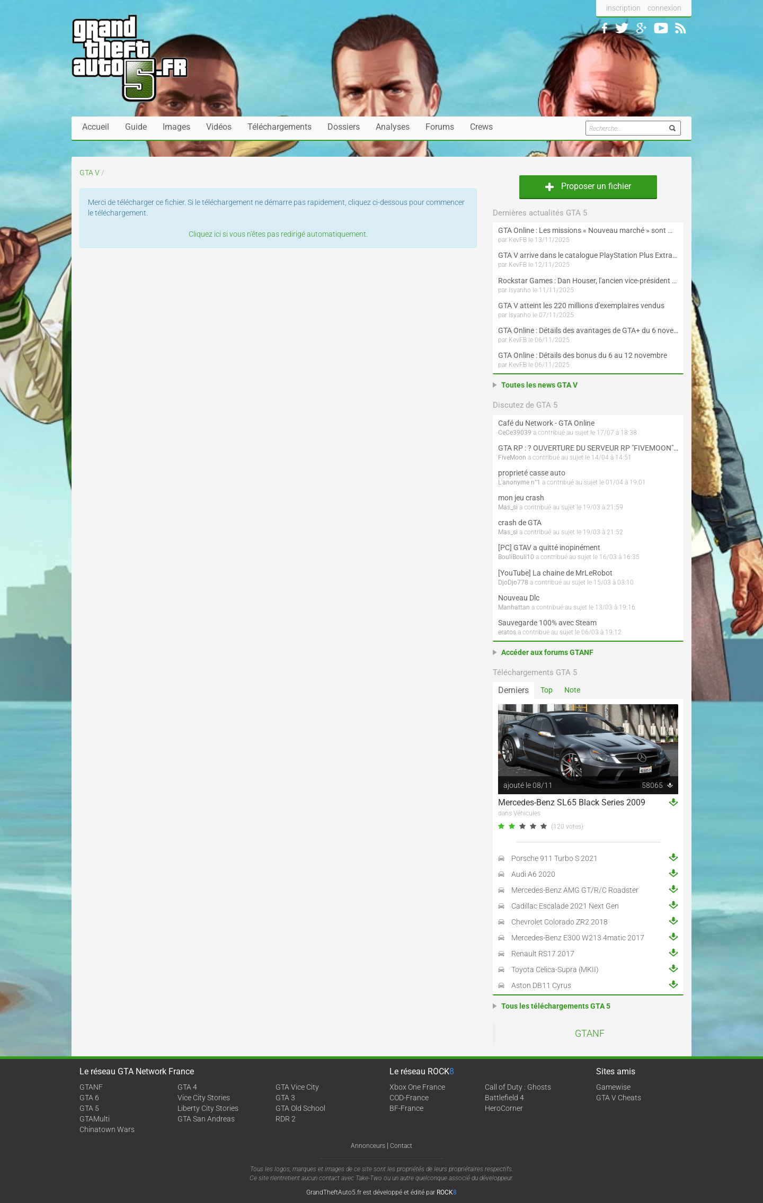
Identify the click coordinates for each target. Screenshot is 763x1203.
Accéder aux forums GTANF (547, 652)
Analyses (393, 127)
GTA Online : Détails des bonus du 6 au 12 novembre (582, 355)
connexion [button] (664, 8)
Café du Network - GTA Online (546, 423)
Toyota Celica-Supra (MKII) (555, 969)
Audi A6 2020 (533, 874)
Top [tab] (546, 690)
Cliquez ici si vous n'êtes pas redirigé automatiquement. (278, 234)
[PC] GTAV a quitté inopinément (549, 547)
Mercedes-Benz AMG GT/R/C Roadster (574, 890)
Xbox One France (417, 1087)
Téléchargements (279, 127)
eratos (507, 632)
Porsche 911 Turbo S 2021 (554, 858)
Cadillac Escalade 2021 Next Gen (565, 906)
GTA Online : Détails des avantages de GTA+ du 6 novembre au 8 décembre (588, 330)
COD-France (409, 1097)
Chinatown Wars (107, 1129)
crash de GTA (520, 522)
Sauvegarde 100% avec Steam (547, 622)
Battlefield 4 (504, 1097)
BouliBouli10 (516, 557)
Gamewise (613, 1087)
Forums (439, 127)
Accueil (95, 127)
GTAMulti (94, 1119)
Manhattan (514, 607)
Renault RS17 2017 (542, 953)
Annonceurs (368, 1146)
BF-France (406, 1108)
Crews (481, 127)
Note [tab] (572, 690)
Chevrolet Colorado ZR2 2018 (559, 922)
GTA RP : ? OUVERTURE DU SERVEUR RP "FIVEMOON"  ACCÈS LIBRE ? (588, 448)
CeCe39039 (514, 432)
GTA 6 (89, 1097)
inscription (623, 8)
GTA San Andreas (206, 1119)
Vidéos (219, 127)
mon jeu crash (521, 497)
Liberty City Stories (208, 1108)
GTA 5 (89, 1108)
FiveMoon (512, 457)
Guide (136, 127)
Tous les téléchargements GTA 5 (555, 1006)
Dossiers (343, 127)
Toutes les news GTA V (539, 385)
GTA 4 (187, 1087)
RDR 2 (286, 1119)
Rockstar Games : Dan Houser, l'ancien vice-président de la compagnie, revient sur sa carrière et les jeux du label (588, 280)
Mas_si (508, 507)
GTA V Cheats (618, 1097)
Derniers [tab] (513, 690)
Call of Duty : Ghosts (518, 1087)
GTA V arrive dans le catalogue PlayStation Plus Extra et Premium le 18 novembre (588, 255)
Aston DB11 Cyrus (541, 985)
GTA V (89, 172)
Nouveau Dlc (518, 598)
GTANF (590, 1033)
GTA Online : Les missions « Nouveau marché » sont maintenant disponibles (588, 230)
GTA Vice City (297, 1087)
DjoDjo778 (513, 582)
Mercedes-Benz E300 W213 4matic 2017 (577, 937)
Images (176, 127)
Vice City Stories (204, 1097)
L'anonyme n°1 (519, 482)
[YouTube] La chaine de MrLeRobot (555, 573)
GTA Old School (300, 1108)
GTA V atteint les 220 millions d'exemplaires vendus (581, 305)
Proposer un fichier (588, 186)
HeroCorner (504, 1108)
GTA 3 (285, 1097)
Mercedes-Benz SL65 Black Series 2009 (571, 802)
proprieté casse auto (531, 473)
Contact (401, 1146)
